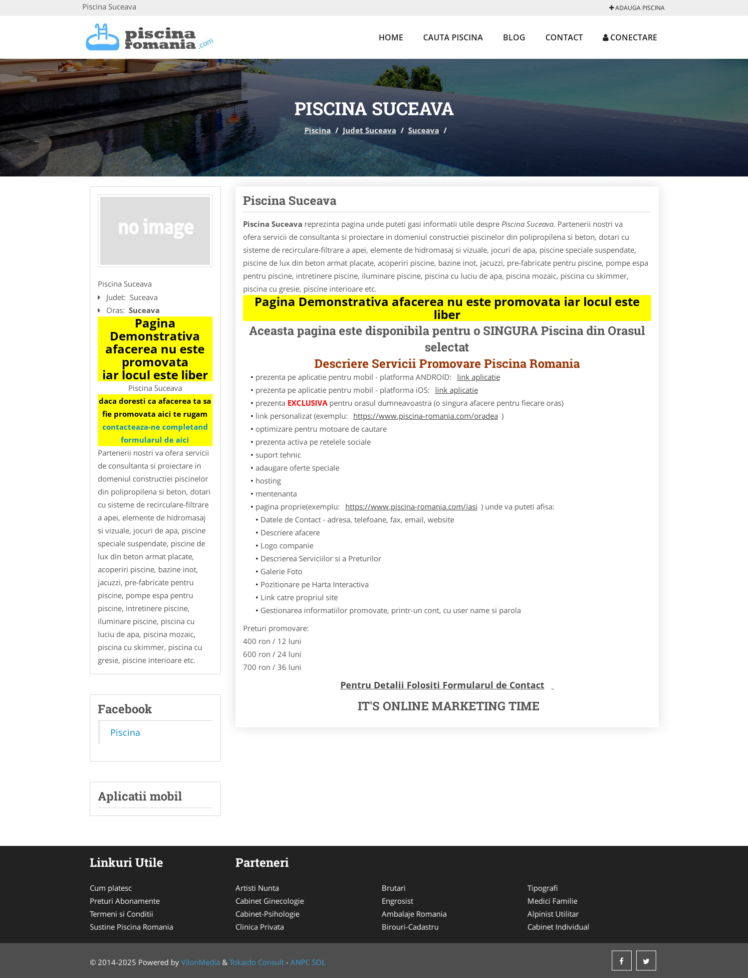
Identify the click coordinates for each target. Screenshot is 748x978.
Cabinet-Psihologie (267, 914)
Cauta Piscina (453, 37)
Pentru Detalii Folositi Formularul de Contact (442, 685)
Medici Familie (552, 901)
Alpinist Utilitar (553, 914)
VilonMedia (200, 962)
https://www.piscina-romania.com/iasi (411, 506)
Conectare (630, 37)
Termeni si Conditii (121, 914)
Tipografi (542, 888)
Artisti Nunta (257, 888)
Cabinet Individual (558, 927)
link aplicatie (478, 377)
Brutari (394, 888)
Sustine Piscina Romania (131, 927)
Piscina (317, 130)
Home (391, 37)
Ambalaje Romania (414, 914)
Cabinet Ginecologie (270, 901)
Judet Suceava (369, 130)
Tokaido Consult (257, 962)
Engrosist (397, 901)
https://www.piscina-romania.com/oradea (425, 416)
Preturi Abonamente (125, 901)
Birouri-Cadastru (410, 927)
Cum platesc (111, 888)
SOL (319, 962)
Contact (564, 37)
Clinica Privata (260, 927)
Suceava (423, 130)
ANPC (300, 962)
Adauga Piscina (637, 7)
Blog (514, 37)
